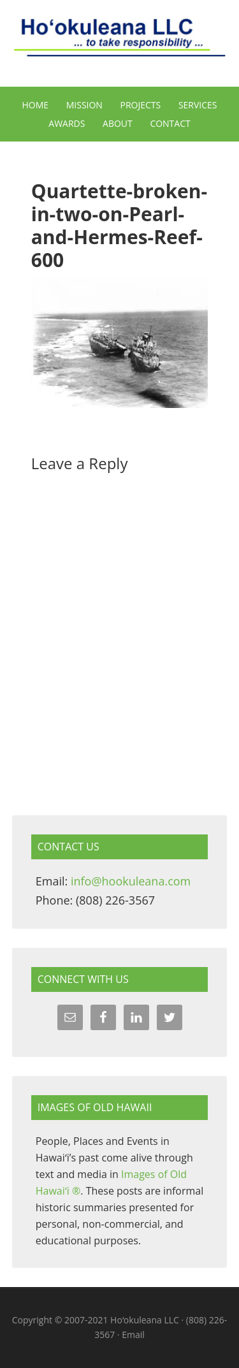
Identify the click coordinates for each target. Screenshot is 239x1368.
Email (133, 1334)
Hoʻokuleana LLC (120, 44)
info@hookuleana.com (131, 881)
